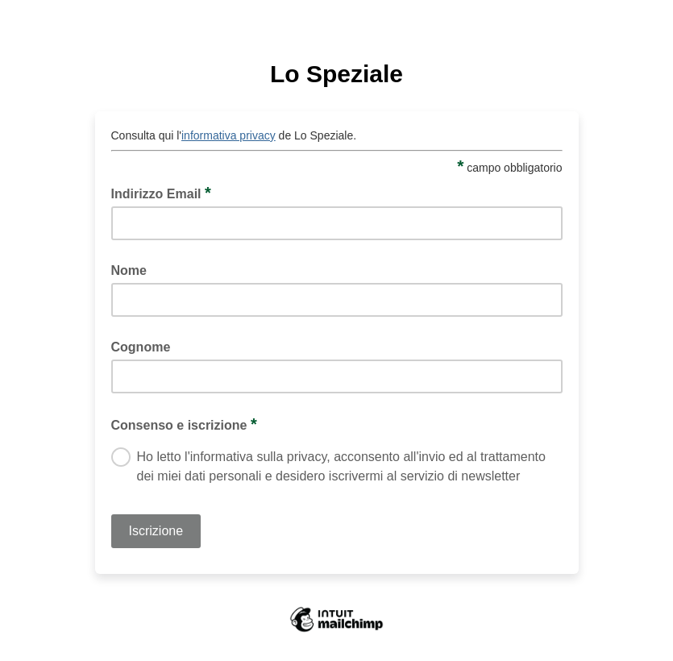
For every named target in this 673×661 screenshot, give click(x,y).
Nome (129, 270)
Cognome (141, 347)
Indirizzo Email (161, 193)
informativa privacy (228, 135)
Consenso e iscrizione (184, 424)
